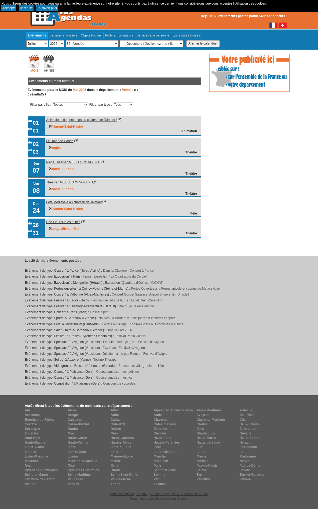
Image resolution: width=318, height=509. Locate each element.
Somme (159, 475)
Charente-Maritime (211, 420)
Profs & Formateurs (119, 35)
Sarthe (202, 470)
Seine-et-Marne (36, 475)
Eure (200, 429)
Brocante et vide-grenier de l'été (141, 366)
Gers (114, 433)
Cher (243, 420)
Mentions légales (121, 494)
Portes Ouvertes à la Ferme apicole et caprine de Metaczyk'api (176, 288)
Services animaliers (63, 35)
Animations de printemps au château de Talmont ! (81, 120)
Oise (71, 465)
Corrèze (31, 424)
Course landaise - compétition (117, 372)
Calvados (75, 420)
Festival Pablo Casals (130, 336)
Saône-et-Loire (165, 470)
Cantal (116, 420)
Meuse (116, 461)
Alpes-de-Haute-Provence (173, 410)
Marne (201, 456)
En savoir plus (46, 8)
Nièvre (245, 461)
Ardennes (32, 415)
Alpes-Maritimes (209, 410)
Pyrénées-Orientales (83, 470)
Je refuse (26, 8)
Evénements (37, 35)
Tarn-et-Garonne (252, 475)
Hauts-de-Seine (208, 442)
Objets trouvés (91, 35)
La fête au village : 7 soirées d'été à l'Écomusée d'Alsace (142, 324)
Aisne (72, 410)
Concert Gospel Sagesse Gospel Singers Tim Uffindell (150, 294)
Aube (115, 415)
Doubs (73, 429)
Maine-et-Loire (122, 456)
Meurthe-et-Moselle (82, 461)
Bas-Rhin (247, 415)
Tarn (200, 475)
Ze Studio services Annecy (169, 498)
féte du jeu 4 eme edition (136, 306)
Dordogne (32, 429)
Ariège (73, 415)
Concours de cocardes (119, 383)
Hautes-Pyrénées (167, 442)
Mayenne (32, 461)
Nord (28, 465)
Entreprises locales (186, 35)
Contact (141, 494)
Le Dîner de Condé (59, 141)
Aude (158, 415)
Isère (157, 447)
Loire (115, 452)
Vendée (245, 479)
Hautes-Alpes (121, 442)
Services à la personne (153, 35)
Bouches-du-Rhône (40, 420)
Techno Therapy (104, 360)
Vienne (30, 484)
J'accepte (9, 8)
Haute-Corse (77, 438)
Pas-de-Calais (207, 465)
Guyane (245, 433)
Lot (242, 452)
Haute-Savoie (35, 442)
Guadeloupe (206, 433)
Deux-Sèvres (249, 424)
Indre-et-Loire (121, 447)
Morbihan (161, 461)
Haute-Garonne (122, 438)
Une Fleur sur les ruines (63, 222)
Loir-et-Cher (77, 452)
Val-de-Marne (121, 479)
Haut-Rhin (32, 438)
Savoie (245, 470)
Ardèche (246, 410)
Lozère (73, 456)
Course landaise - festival (114, 377)
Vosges (73, 484)
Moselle (203, 461)
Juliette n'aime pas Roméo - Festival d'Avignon (136, 354)
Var (156, 479)
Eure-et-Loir (249, 429)
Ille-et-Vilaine (35, 447)
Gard (71, 433)
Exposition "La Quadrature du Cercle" (120, 276)
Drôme (116, 429)
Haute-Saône (249, 438)
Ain (27, 410)
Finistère (31, 433)
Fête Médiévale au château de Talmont (74, 202)
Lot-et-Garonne (36, 456)
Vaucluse (204, 479)
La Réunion (248, 447)
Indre (72, 447)
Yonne (115, 484)
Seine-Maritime (79, 475)
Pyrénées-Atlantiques (41, 470)
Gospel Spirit (99, 312)
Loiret (201, 452)
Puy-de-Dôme (250, 465)
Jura (200, 447)
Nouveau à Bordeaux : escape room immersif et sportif (137, 318)
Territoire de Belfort (40, 479)
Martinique (248, 456)
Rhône (116, 470)
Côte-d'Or (118, 424)
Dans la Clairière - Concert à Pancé (128, 270)
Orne (114, 465)
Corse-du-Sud (78, 424)
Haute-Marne (206, 438)
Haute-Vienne (78, 442)
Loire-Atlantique (166, 452)
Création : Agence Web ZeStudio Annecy (179, 494)
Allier (115, 410)
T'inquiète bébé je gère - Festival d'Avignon (133, 342)
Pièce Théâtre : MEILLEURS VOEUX (73, 162)
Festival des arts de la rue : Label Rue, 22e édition (127, 300)
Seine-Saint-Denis (124, 475)
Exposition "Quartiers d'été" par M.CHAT (134, 283)
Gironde (160, 433)
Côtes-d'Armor (165, 424)
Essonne (160, 429)
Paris (158, 465)
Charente (161, 420)
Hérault (245, 442)
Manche (160, 456)
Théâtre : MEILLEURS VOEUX (68, 182)
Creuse (202, 424)
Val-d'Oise (75, 479)
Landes (30, 452)
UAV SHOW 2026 (119, 330)
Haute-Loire (163, 438)
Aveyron (203, 415)
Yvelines (160, 484)
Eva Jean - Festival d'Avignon (124, 348)
